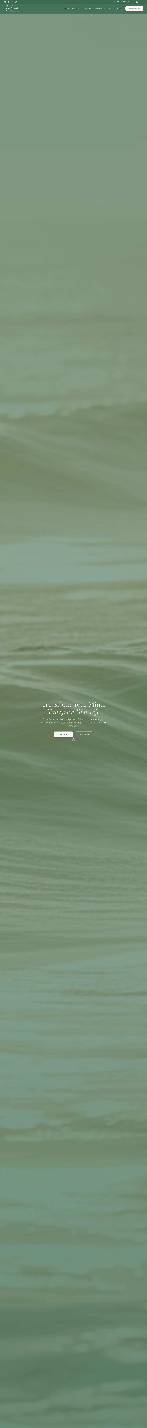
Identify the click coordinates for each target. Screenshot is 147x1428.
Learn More (84, 735)
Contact (118, 8)
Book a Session (134, 8)
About (66, 8)
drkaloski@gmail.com (135, 2)
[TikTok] (8, 2)
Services (75, 8)
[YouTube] (16, 2)
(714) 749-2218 (120, 2)
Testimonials (99, 8)
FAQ (110, 8)
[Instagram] (5, 2)
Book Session (63, 735)
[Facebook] (12, 2)
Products (87, 8)
